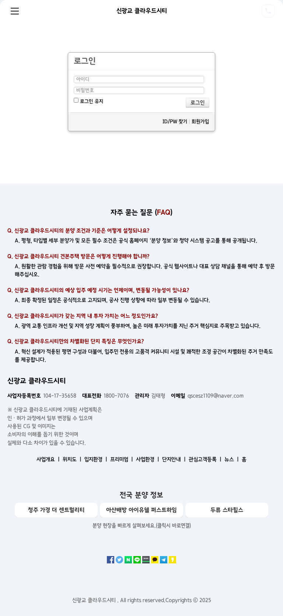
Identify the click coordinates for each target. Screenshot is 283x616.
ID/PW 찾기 (175, 121)
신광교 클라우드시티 (141, 10)
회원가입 (200, 121)
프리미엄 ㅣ (122, 459)
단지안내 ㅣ (174, 459)
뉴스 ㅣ (232, 459)
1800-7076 (105, 396)
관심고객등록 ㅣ (206, 459)
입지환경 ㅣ (96, 459)
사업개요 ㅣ (48, 459)
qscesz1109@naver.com (207, 396)
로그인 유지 (89, 101)
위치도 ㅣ (73, 459)
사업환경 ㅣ (148, 459)
